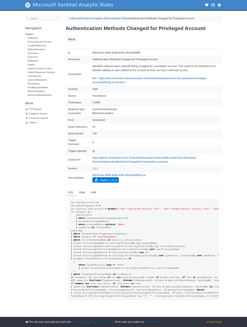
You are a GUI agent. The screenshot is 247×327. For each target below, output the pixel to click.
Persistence (34, 83)
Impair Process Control (40, 68)
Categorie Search (38, 113)
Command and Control (39, 41)
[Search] (42, 18)
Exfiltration (33, 60)
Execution (33, 57)
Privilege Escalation (38, 87)
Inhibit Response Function (41, 72)
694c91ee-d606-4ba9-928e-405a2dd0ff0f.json (119, 175)
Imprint (32, 122)
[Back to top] (214, 322)
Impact (31, 64)
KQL (70, 192)
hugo (92, 322)
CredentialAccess (37, 45)
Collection (33, 38)
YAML (81, 192)
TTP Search (35, 109)
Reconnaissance (36, 91)
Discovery (33, 53)
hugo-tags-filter (105, 322)
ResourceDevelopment (40, 95)
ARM (93, 192)
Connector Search (38, 118)
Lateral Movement (37, 80)
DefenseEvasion (36, 49)
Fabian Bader (153, 322)
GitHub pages (80, 322)
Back (71, 39)
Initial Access (34, 76)
